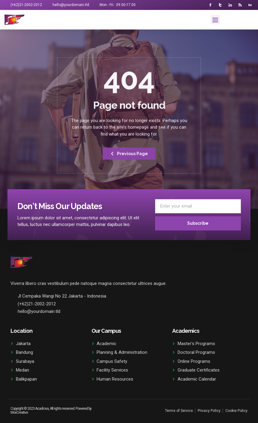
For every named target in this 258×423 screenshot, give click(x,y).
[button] (215, 20)
